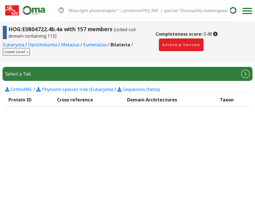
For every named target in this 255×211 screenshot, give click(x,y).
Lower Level (15, 51)
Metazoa (70, 45)
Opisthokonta (43, 45)
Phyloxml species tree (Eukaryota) (74, 89)
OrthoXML (18, 89)
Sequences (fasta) (138, 89)
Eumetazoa (95, 45)
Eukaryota (14, 45)
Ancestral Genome (181, 44)
